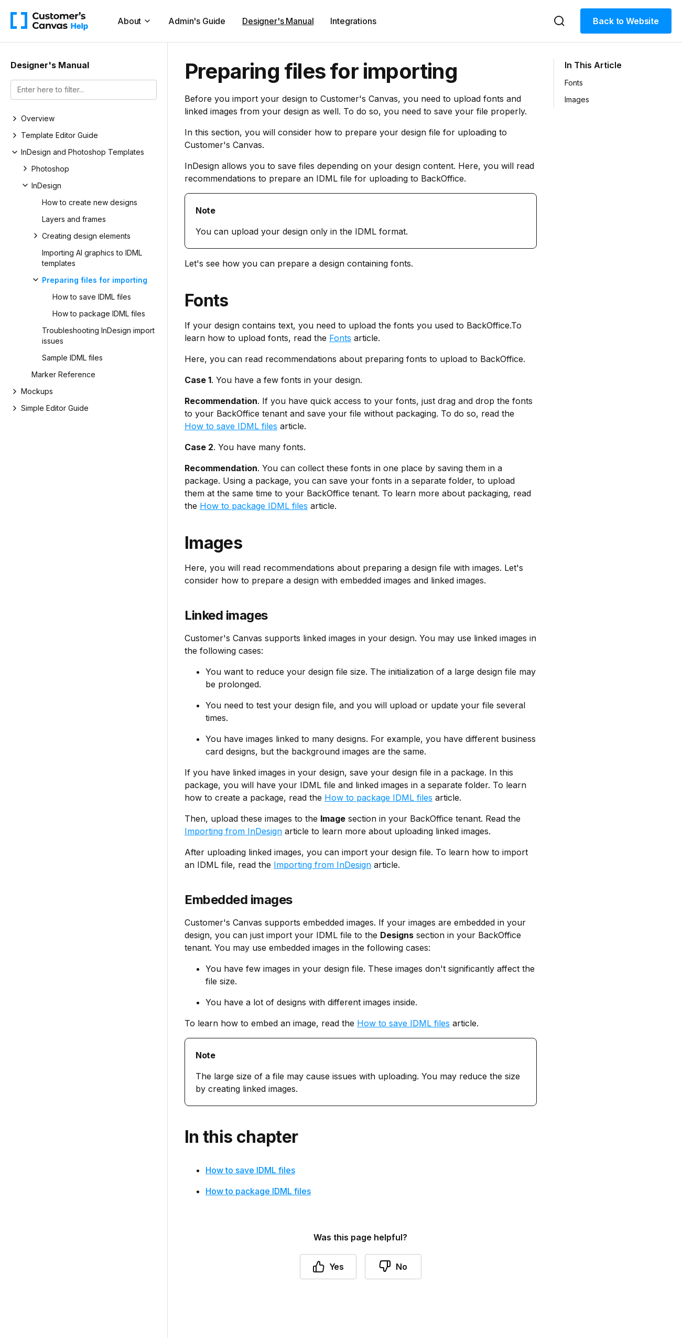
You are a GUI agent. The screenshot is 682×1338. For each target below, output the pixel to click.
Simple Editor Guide (55, 407)
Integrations (353, 21)
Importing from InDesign (233, 831)
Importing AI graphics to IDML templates (92, 258)
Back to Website (626, 21)
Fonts (340, 338)
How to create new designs (89, 202)
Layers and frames (74, 219)
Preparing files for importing (94, 279)
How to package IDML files (98, 313)
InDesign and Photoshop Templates (82, 151)
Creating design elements (86, 235)
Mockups (37, 391)
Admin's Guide (196, 21)
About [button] (134, 21)
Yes (328, 1266)
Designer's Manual (277, 21)
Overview (38, 118)
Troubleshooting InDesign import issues (98, 335)
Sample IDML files (72, 357)
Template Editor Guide (59, 135)
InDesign (46, 185)
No (393, 1266)
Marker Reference (63, 374)
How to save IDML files (91, 296)
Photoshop (50, 168)
